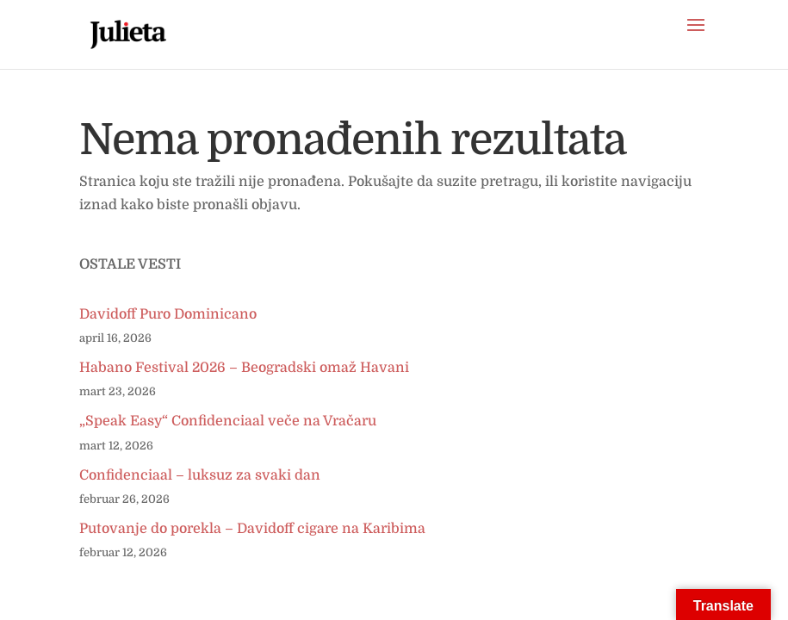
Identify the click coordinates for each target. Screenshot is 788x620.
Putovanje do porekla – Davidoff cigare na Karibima (252, 528)
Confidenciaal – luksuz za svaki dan (199, 475)
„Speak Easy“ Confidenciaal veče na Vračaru (227, 421)
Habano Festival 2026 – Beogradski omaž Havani (244, 367)
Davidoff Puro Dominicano (168, 314)
